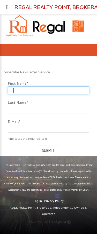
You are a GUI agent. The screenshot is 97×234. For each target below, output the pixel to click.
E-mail (13, 121)
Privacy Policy (54, 201)
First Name (17, 83)
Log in (38, 201)
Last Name (17, 102)
